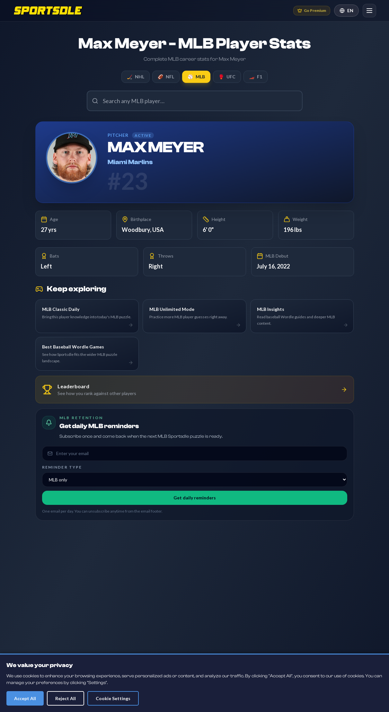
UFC (226, 77)
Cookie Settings (113, 698)
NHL (135, 77)
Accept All (25, 698)
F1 (255, 77)
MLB (196, 77)
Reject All (65, 698)
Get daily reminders (194, 497)
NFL (166, 77)
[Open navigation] (369, 10)
